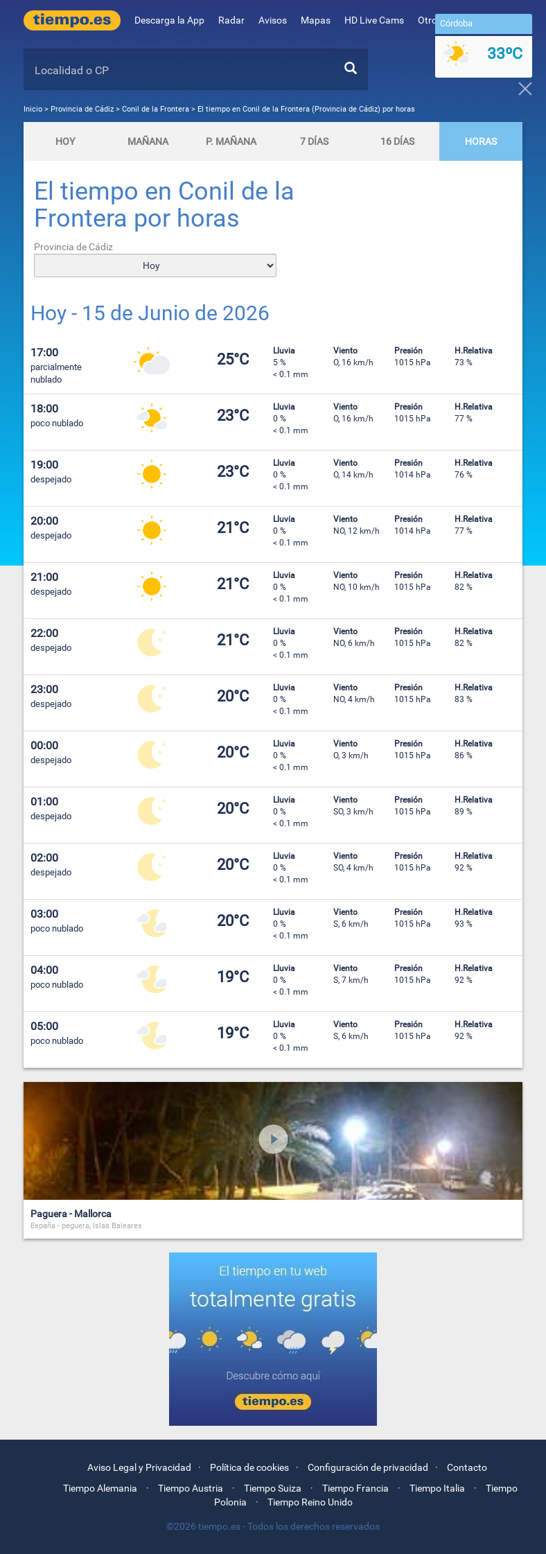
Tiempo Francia (355, 1488)
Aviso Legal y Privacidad (139, 1467)
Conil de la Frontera (155, 109)
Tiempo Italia (437, 1488)
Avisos (272, 20)
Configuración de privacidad (368, 1467)
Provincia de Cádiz (83, 109)
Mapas (316, 20)
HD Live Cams (374, 20)
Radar (231, 20)
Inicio (33, 109)
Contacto (467, 1467)
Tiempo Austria (190, 1488)
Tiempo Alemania (100, 1488)
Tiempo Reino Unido (310, 1502)
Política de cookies (249, 1467)
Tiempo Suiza (272, 1488)
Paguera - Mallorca (71, 1213)
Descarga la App (169, 20)
